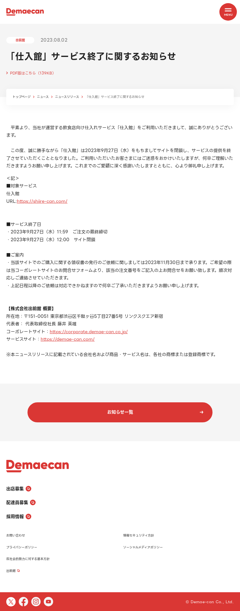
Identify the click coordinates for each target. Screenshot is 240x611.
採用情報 (18, 516)
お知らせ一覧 (155, 412)
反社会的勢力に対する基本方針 (28, 559)
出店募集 (18, 488)
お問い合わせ (15, 535)
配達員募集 (21, 502)
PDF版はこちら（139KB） (33, 73)
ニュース (43, 96)
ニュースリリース (67, 96)
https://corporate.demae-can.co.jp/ (89, 331)
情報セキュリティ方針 (138, 535)
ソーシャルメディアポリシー (143, 547)
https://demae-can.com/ (68, 339)
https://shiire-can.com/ (42, 201)
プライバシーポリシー (21, 547)
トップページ (21, 96)
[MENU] (228, 12)
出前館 (13, 570)
